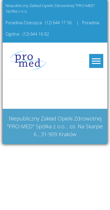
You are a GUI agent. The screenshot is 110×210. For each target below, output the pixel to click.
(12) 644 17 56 (58, 22)
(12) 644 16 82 (36, 34)
